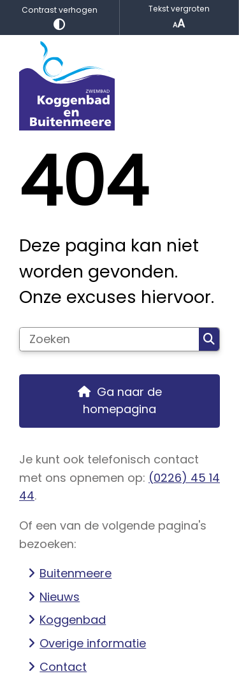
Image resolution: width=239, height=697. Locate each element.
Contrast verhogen (59, 17)
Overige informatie (93, 643)
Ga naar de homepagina (122, 400)
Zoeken (209, 339)
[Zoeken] (109, 339)
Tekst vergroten (179, 17)
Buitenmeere (76, 573)
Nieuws (60, 597)
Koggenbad (73, 620)
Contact (63, 667)
